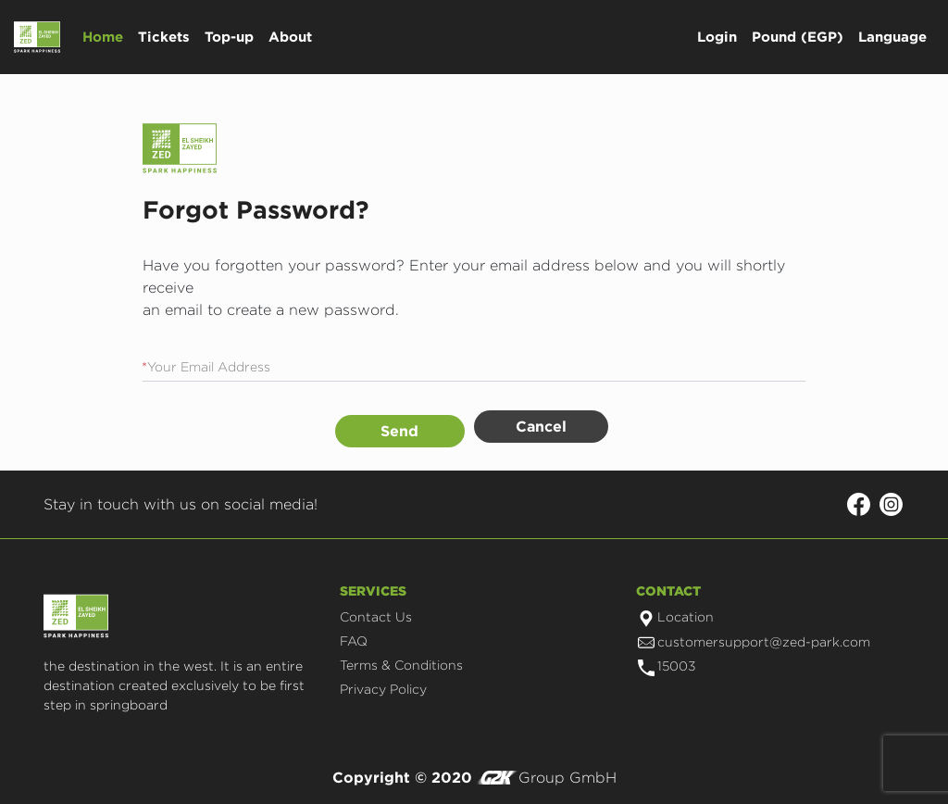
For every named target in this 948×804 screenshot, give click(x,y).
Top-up (229, 36)
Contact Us (376, 616)
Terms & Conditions (401, 665)
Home (102, 36)
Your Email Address (206, 366)
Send (399, 430)
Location (676, 616)
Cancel (541, 426)
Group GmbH (547, 777)
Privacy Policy (383, 689)
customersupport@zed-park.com (754, 641)
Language (892, 36)
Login (717, 36)
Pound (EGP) (797, 36)
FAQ (354, 640)
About (290, 36)
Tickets (164, 36)
